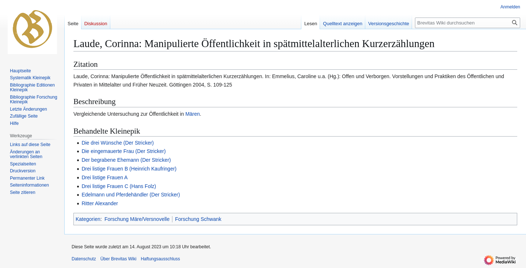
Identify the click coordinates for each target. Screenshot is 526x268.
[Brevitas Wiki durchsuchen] (467, 23)
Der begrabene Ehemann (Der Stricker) (126, 160)
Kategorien (88, 219)
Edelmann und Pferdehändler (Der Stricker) (130, 195)
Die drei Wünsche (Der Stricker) (117, 143)
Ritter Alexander (99, 203)
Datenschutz (84, 258)
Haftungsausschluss (160, 258)
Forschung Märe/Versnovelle (136, 219)
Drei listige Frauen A (104, 177)
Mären (192, 114)
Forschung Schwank (198, 219)
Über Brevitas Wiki (118, 258)
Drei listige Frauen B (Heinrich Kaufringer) (128, 169)
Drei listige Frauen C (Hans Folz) (118, 186)
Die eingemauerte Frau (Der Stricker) (123, 151)
